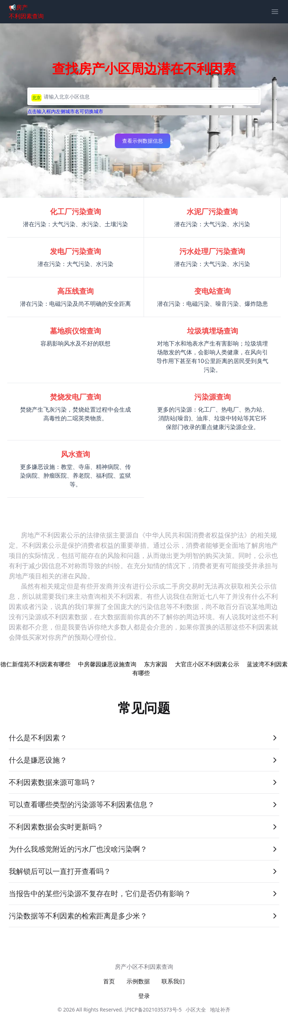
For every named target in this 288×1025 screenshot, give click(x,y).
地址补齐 (220, 1009)
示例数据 (138, 981)
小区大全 (196, 1009)
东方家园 (155, 664)
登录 (144, 996)
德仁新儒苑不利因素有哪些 (35, 664)
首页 (109, 981)
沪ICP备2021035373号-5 (153, 1009)
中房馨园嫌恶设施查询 (107, 664)
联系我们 (173, 981)
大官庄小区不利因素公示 (207, 664)
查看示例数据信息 (142, 140)
